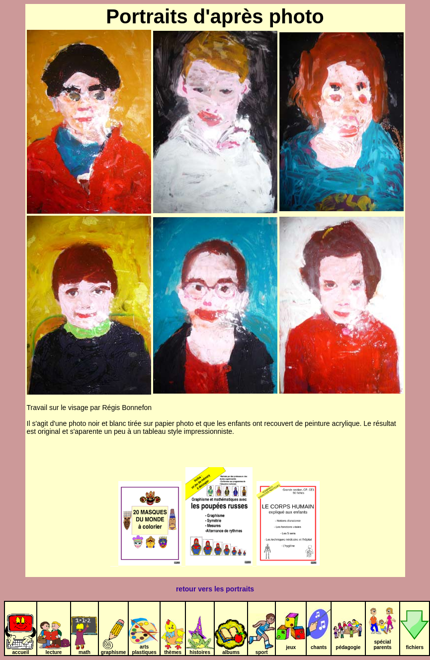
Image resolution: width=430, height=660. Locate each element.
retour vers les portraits (215, 589)
